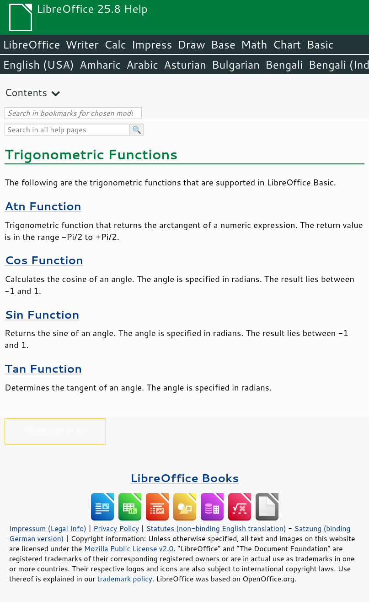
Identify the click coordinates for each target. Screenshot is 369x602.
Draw (191, 44)
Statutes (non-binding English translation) (216, 528)
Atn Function (43, 206)
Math (254, 44)
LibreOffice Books (184, 478)
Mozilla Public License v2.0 (129, 548)
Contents (26, 92)
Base (223, 44)
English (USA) (38, 64)
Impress (152, 44)
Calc (115, 44)
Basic (319, 44)
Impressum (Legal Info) (47, 528)
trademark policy (124, 579)
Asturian (185, 64)
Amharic (100, 64)
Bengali (284, 64)
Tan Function (43, 368)
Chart (287, 44)
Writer (81, 44)
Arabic (142, 64)
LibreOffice (31, 44)
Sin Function (42, 314)
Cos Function (44, 260)
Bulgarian (236, 64)
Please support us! (55, 429)
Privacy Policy (116, 528)
